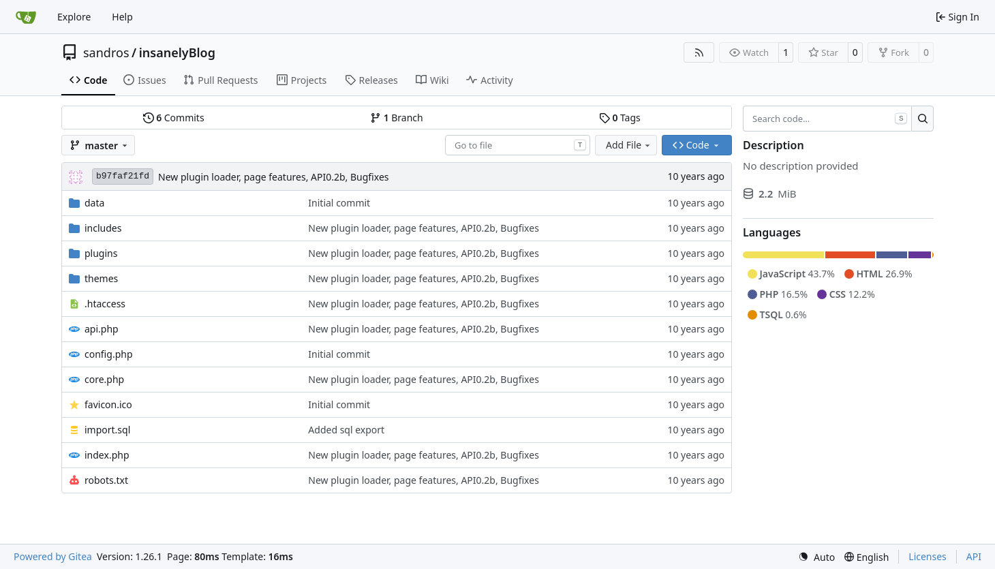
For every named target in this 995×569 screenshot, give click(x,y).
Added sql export (346, 429)
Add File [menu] (629, 144)
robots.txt (106, 480)
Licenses (927, 556)
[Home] (26, 17)
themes (101, 278)
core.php (104, 379)
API (973, 556)
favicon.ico (108, 404)
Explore (74, 16)
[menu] (816, 557)
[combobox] (517, 145)
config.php (109, 354)
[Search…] (922, 119)
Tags (620, 117)
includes (103, 227)
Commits (173, 117)
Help (122, 16)
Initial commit (339, 202)
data (94, 202)
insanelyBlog (177, 52)
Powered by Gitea (53, 556)
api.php (102, 328)
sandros (106, 52)
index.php (107, 454)
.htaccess (105, 303)
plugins (101, 253)
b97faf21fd (122, 176)
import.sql (107, 429)
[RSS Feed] (699, 52)
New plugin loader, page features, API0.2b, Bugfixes (273, 176)
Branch (396, 117)
